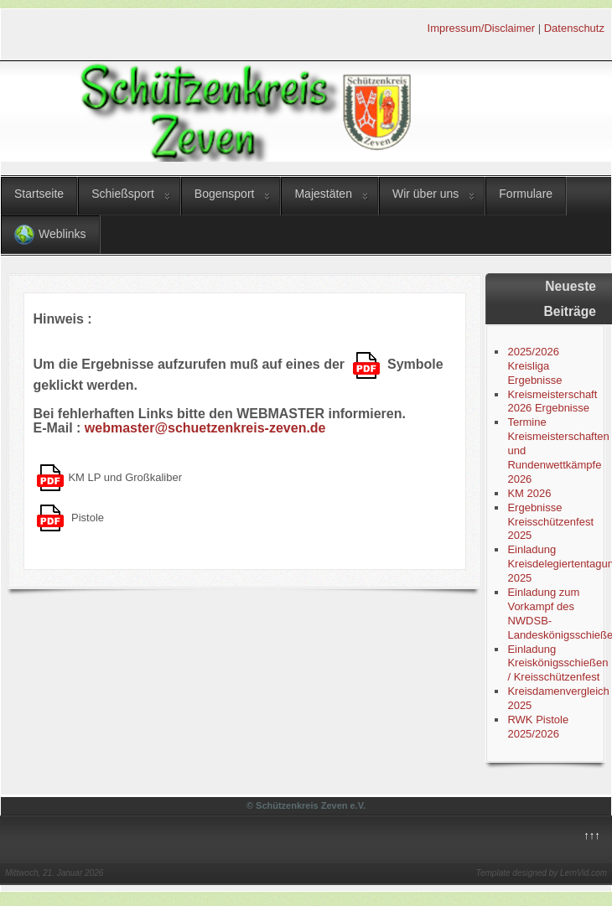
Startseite (39, 193)
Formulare (525, 193)
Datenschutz (574, 28)
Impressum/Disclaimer (482, 28)
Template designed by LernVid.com (541, 873)
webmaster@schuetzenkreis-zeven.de (205, 428)
